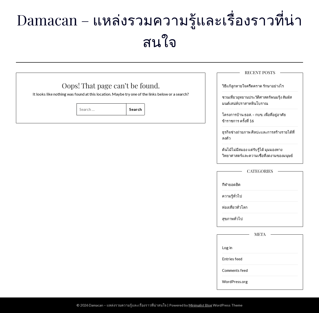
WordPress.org (235, 281)
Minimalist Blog (200, 305)
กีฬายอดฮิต (231, 184)
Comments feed (235, 270)
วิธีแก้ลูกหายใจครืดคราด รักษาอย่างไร (253, 86)
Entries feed (232, 259)
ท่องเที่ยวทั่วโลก (234, 207)
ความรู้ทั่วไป (232, 196)
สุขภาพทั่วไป (232, 218)
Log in (227, 247)
